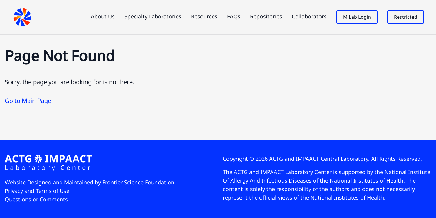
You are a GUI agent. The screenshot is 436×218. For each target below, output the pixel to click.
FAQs (233, 16)
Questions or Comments (36, 199)
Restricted (405, 17)
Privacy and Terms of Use (37, 190)
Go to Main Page (28, 101)
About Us (103, 16)
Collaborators (309, 16)
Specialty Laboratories (152, 16)
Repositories (266, 16)
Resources (204, 16)
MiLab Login (357, 17)
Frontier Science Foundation (138, 182)
